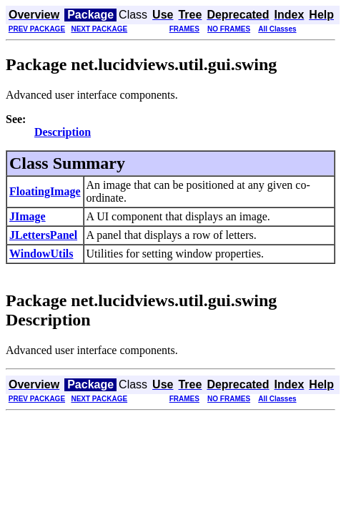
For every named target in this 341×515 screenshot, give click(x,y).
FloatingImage (45, 191)
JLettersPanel (43, 235)
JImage (27, 216)
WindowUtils (41, 253)
